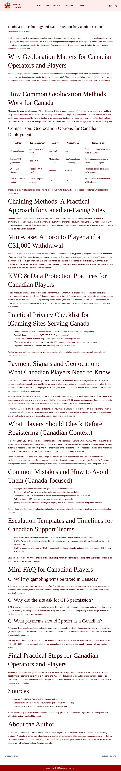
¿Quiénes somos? (53, 5)
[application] (60, 5)
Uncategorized (15, 31)
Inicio (40, 5)
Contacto (79, 5)
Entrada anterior (10, 756)
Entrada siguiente (110, 756)
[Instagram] (116, 6)
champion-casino (15, 412)
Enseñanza (68, 5)
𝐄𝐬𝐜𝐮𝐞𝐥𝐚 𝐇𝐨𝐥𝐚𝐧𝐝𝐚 (21, 5)
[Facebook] (110, 6)
